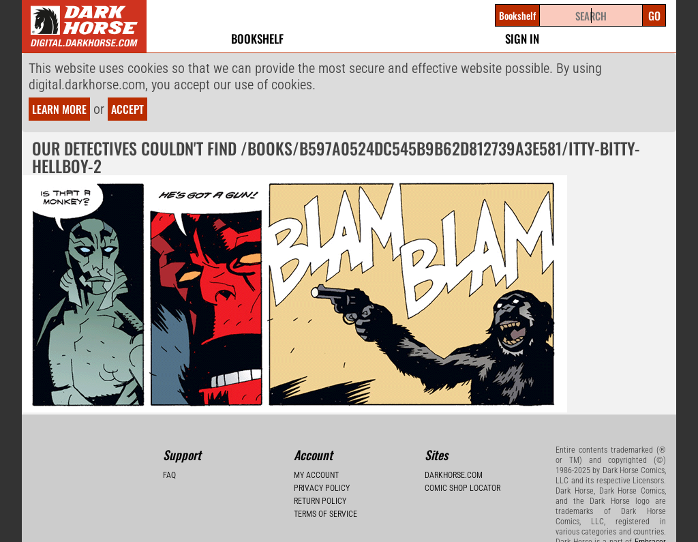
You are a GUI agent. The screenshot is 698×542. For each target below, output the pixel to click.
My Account (316, 475)
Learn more (59, 109)
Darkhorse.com (454, 475)
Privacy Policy (322, 488)
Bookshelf (257, 38)
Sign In (522, 38)
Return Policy (320, 501)
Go (654, 15)
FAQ (169, 475)
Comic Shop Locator (462, 488)
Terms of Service (325, 514)
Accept (127, 109)
